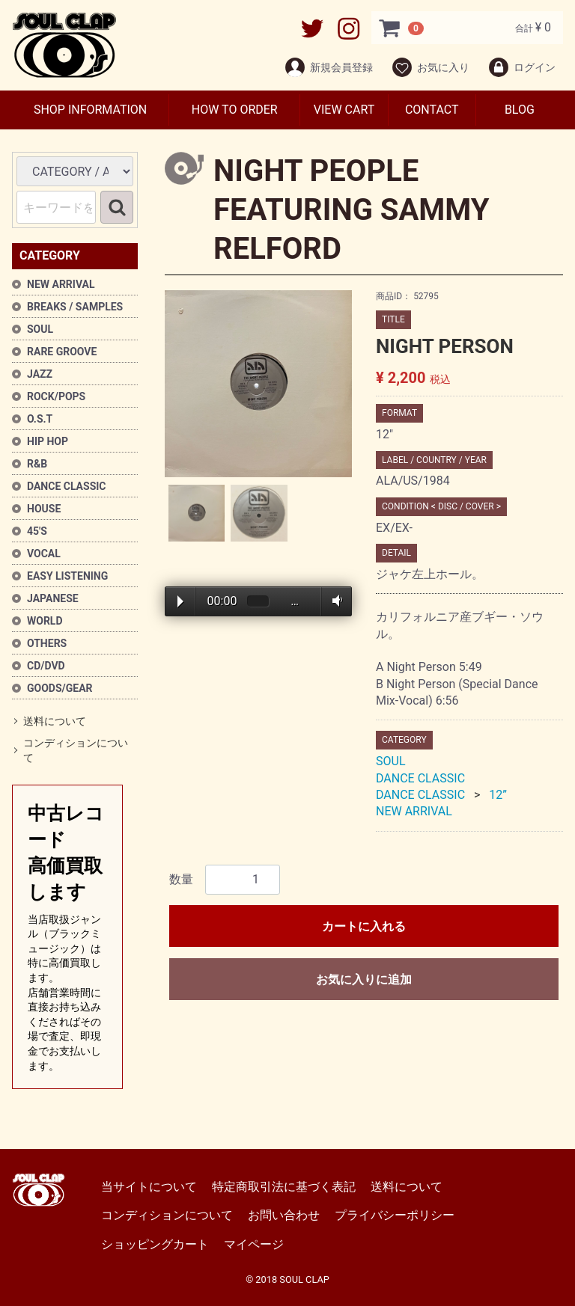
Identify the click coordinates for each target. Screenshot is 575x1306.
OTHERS (47, 643)
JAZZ (39, 374)
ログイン (521, 67)
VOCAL (44, 554)
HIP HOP (47, 441)
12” (498, 795)
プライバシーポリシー (394, 1216)
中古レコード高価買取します (67, 938)
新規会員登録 (328, 67)
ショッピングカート (155, 1244)
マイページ (254, 1244)
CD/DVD (46, 666)
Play (180, 601)
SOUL (40, 329)
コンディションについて (75, 751)
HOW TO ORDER (235, 109)
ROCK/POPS (56, 396)
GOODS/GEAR (60, 688)
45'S (37, 531)
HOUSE (44, 509)
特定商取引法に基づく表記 (284, 1187)
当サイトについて (149, 1187)
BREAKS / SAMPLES (75, 307)
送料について (54, 721)
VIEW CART (344, 109)
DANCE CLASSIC (66, 486)
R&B (37, 464)
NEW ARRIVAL (61, 284)
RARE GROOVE (62, 352)
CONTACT (432, 109)
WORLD (45, 621)
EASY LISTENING (67, 576)
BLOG (520, 109)
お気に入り (430, 67)
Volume (334, 600)
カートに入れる (364, 926)
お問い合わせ (284, 1216)
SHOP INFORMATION (90, 109)
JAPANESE (53, 598)
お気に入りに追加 (364, 979)
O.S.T (39, 419)
